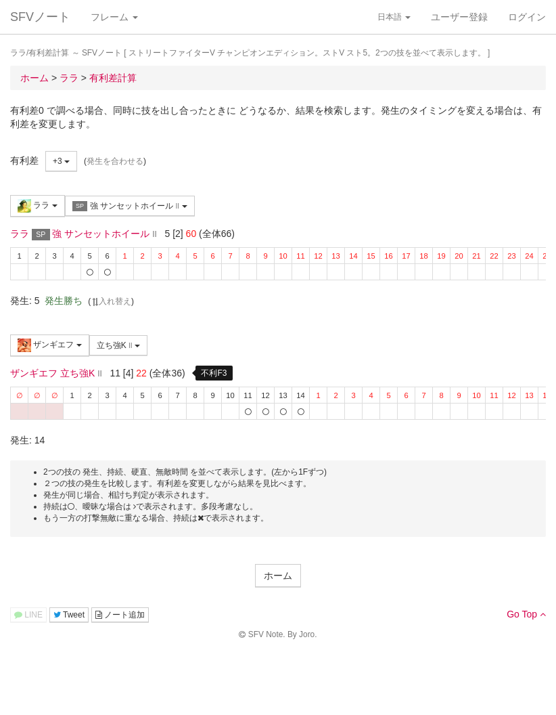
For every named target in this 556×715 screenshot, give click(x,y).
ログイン (527, 17)
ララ (37, 206)
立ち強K (118, 345)
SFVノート (40, 17)
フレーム (114, 17)
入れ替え (111, 301)
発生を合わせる (115, 161)
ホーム (278, 575)
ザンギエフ (50, 345)
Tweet (69, 615)
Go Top (526, 614)
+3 (61, 161)
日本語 (394, 17)
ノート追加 (120, 615)
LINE (28, 615)
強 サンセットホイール (129, 206)
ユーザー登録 (459, 17)
